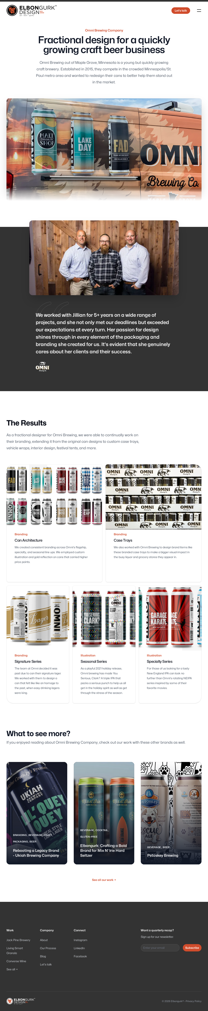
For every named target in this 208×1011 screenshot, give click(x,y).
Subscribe (192, 947)
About (44, 940)
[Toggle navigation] (199, 10)
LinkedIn (79, 948)
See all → (12, 969)
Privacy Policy (194, 1001)
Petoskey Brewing (162, 855)
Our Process (48, 948)
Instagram (80, 940)
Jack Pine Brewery (18, 940)
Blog (43, 956)
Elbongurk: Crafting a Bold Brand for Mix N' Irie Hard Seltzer (103, 850)
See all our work (104, 879)
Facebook (80, 956)
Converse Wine (16, 961)
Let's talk (181, 10)
